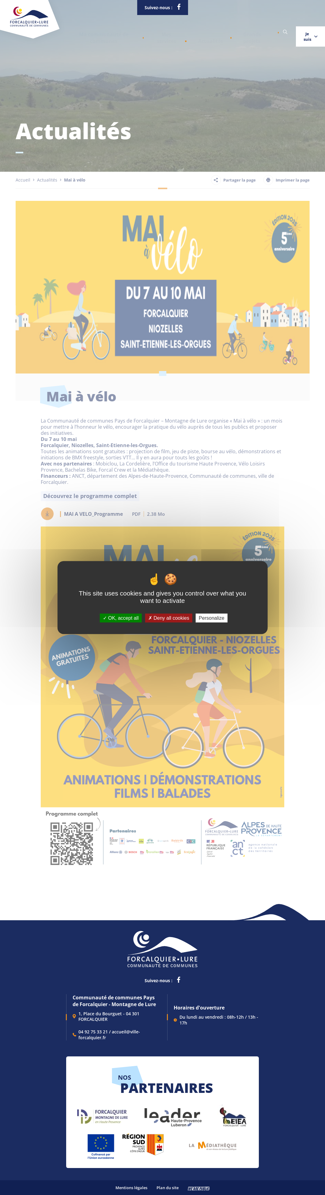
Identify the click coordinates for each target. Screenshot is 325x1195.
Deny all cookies (168, 617)
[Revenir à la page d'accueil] (29, 25)
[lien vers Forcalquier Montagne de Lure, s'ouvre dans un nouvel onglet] (102, 1114)
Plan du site (168, 1187)
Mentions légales (131, 1187)
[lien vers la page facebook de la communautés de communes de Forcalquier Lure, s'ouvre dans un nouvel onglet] (178, 8)
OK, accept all (121, 617)
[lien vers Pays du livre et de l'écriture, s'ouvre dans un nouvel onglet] (212, 1144)
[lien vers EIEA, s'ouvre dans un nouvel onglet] (232, 1114)
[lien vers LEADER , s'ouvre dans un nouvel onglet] (172, 1114)
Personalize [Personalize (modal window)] (212, 617)
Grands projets (225, 32)
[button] (98, 32)
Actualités (189, 32)
